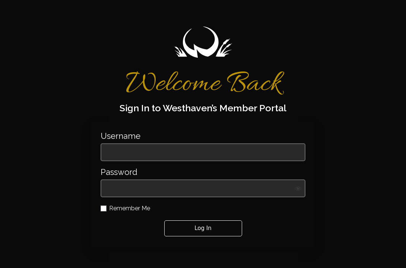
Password (119, 172)
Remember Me (129, 208)
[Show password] (298, 188)
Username (120, 136)
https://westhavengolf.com (203, 42)
